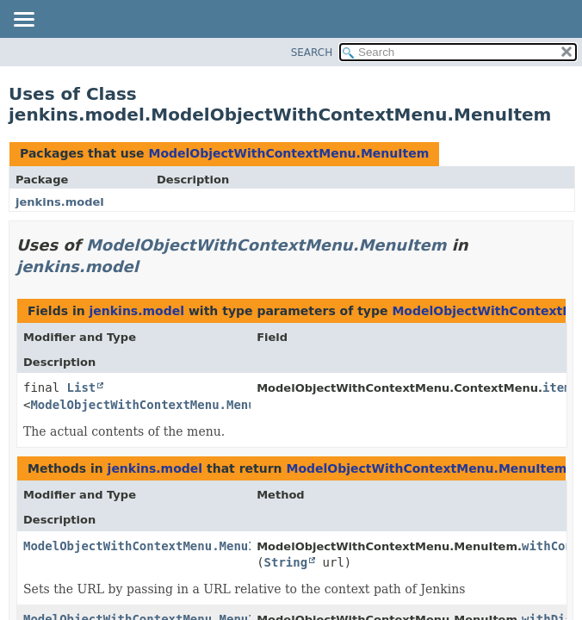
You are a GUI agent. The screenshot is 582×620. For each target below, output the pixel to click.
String (286, 562)
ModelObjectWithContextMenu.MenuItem (288, 153)
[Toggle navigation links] (23, 21)
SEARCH (312, 52)
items (560, 387)
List (81, 387)
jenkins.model (59, 201)
